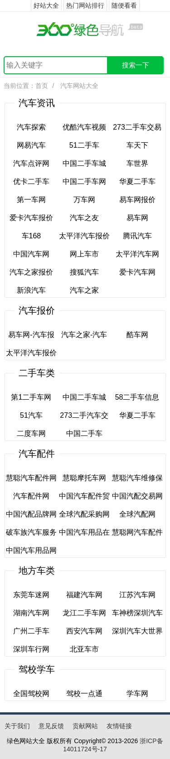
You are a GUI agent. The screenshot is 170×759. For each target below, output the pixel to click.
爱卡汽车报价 (31, 218)
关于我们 (17, 726)
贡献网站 (85, 726)
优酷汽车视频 (84, 127)
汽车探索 (31, 127)
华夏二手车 (137, 181)
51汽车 (31, 415)
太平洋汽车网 (137, 254)
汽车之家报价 (31, 272)
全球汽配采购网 (84, 514)
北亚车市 (84, 649)
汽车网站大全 (78, 85)
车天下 (137, 145)
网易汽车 (31, 145)
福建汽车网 (84, 595)
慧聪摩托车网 (84, 478)
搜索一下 (135, 65)
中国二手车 (84, 433)
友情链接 (119, 726)
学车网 (137, 693)
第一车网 (31, 199)
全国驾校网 (31, 693)
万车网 (84, 199)
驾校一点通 (84, 693)
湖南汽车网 (31, 613)
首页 (41, 85)
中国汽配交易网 (137, 496)
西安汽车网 (84, 631)
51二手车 (84, 145)
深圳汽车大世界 (137, 631)
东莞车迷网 (31, 595)
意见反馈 (51, 726)
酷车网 (137, 334)
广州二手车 (31, 631)
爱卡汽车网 (137, 272)
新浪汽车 (31, 290)
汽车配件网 (31, 496)
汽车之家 (84, 290)
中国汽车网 (31, 254)
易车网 (137, 218)
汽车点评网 (31, 163)
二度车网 (31, 433)
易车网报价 (137, 199)
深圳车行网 (31, 649)
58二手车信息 (137, 397)
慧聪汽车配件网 (31, 478)
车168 (31, 236)
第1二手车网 (31, 397)
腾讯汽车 (137, 236)
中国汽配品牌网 (31, 514)
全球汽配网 (137, 514)
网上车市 (84, 254)
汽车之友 (84, 218)
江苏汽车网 (137, 595)
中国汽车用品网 (31, 550)
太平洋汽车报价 (84, 236)
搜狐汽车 (84, 272)
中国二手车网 (84, 181)
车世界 (137, 163)
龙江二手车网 (84, 613)
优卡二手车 (31, 181)
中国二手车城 (84, 163)
